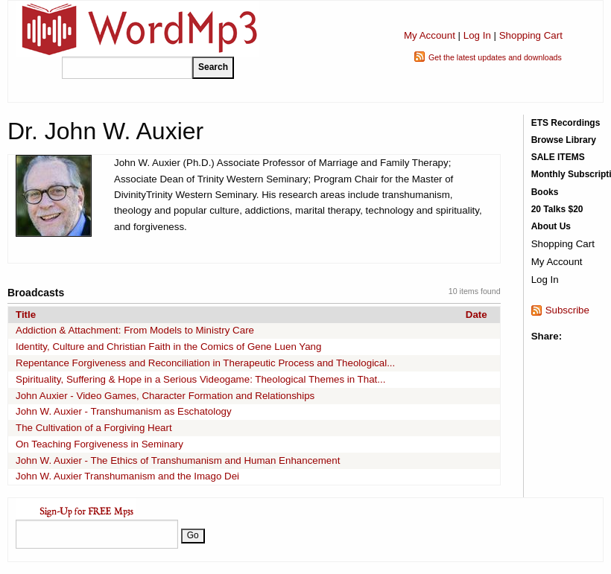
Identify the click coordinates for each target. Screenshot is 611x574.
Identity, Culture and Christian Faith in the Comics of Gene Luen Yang (168, 346)
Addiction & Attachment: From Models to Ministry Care (135, 330)
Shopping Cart (531, 35)
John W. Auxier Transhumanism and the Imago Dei (127, 476)
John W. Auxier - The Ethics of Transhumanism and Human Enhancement (178, 460)
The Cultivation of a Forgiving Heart (94, 427)
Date (476, 314)
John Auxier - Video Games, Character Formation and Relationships (165, 395)
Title (26, 314)
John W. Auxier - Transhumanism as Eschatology (124, 411)
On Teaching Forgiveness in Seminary (99, 444)
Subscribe (567, 310)
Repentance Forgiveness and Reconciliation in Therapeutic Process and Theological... (205, 363)
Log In (477, 35)
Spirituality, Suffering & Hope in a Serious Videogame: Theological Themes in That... (200, 379)
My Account (429, 35)
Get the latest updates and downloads (495, 57)
